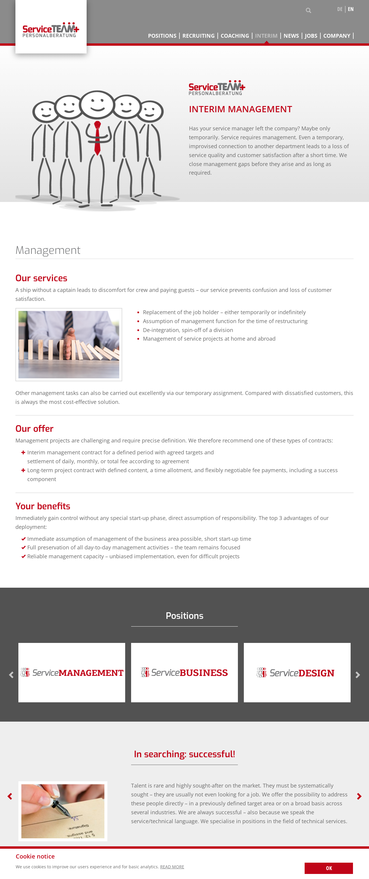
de (340, 9)
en (351, 9)
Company (336, 36)
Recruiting (198, 36)
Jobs (311, 36)
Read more (172, 866)
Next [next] (357, 675)
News (291, 36)
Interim (266, 36)
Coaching (235, 36)
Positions (162, 36)
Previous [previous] (11, 675)
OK (329, 868)
